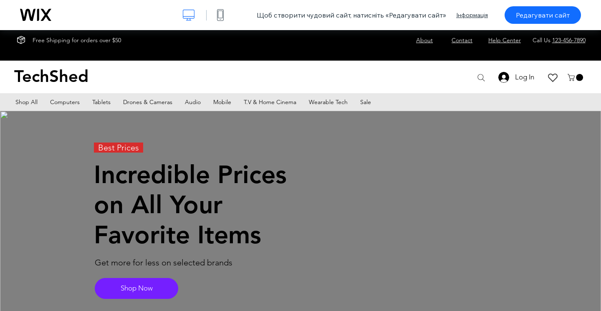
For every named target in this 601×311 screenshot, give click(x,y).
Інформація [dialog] (472, 15)
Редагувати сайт (543, 15)
